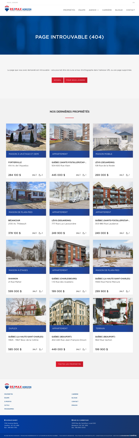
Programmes (9, 409)
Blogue (119, 10)
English (74, 405)
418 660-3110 (12, 427)
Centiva (132, 435)
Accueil (57, 80)
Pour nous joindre (75, 80)
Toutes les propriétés (69, 364)
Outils (6, 405)
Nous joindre (12, 2)
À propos (7, 401)
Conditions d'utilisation (104, 435)
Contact (130, 10)
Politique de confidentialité (85, 435)
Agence (92, 10)
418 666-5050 (80, 427)
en (134, 2)
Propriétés (69, 10)
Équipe (82, 10)
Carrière (107, 10)
